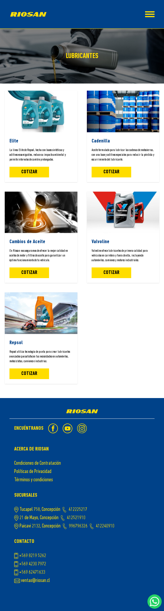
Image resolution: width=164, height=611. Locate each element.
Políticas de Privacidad (32, 471)
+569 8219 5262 (32, 556)
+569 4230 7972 (32, 564)
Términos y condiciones (33, 480)
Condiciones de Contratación (37, 463)
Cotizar (29, 172)
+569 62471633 (32, 572)
